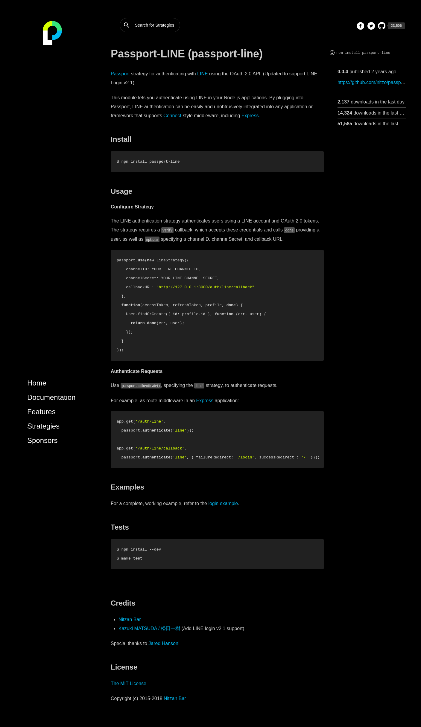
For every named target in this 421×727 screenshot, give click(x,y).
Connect (172, 115)
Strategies (43, 426)
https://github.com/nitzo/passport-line (377, 82)
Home (36, 383)
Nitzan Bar (129, 619)
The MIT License (128, 683)
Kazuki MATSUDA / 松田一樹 (149, 628)
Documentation (51, 397)
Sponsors (42, 440)
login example (223, 503)
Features (41, 412)
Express (250, 115)
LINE (202, 73)
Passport (120, 73)
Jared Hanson (163, 643)
